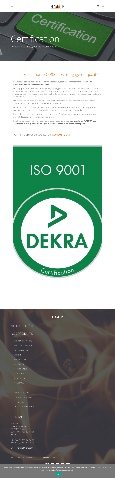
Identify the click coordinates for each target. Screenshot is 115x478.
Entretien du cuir (21, 392)
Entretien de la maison (24, 397)
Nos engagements (31, 46)
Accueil (15, 46)
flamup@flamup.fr (25, 447)
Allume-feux (22, 368)
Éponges (20, 402)
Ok (58, 474)
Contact (17, 354)
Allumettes (21, 364)
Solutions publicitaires (24, 345)
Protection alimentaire (24, 406)
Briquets (20, 373)
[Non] (111, 471)
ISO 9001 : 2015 (61, 134)
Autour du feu (20, 359)
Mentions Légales (49, 457)
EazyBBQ (20, 382)
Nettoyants (21, 378)
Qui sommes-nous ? (23, 340)
